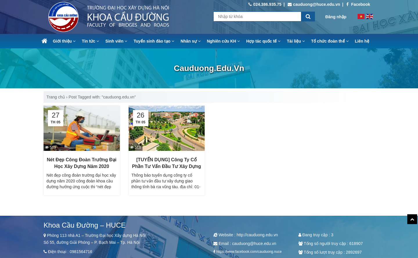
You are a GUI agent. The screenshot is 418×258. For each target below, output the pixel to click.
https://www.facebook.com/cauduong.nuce (249, 252)
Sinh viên (116, 41)
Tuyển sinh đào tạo (154, 41)
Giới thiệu (64, 41)
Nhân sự (191, 41)
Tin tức (90, 41)
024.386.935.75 (264, 4)
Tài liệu (296, 41)
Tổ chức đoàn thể (330, 41)
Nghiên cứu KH (223, 41)
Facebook (358, 4)
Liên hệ (362, 41)
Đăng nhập (336, 16)
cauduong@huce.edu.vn (314, 4)
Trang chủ (55, 97)
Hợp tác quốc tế (263, 41)
